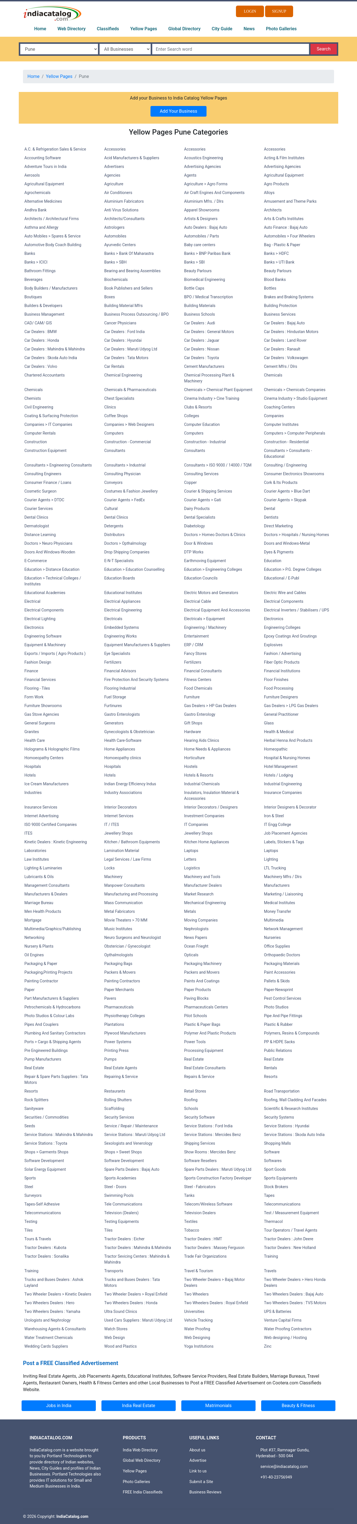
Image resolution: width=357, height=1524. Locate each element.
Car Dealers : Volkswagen (286, 357)
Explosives (273, 645)
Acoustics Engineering (203, 158)
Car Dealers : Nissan (201, 349)
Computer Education (202, 424)
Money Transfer (277, 911)
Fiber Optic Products (282, 662)
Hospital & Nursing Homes (287, 758)
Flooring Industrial (120, 688)
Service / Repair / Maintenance (131, 1126)
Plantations (114, 1024)
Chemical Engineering (123, 375)
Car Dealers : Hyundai (123, 340)
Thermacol (273, 1221)
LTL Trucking (275, 868)
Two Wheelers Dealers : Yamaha (52, 1311)
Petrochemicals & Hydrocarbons (52, 1007)
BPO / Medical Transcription (208, 297)
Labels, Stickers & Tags (284, 842)
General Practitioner (281, 714)
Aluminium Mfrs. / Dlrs (204, 201)
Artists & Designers (200, 218)
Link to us (198, 1471)
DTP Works (193, 552)
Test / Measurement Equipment (291, 1213)
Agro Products (276, 184)
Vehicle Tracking (198, 1320)
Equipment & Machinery (45, 645)
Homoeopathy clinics (122, 758)
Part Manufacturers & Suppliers (51, 998)
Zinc (268, 1346)
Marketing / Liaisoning (283, 894)
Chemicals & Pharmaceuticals (130, 389)
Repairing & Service (121, 1076)
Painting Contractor (41, 981)
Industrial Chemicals (202, 784)
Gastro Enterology (199, 714)
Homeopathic (276, 749)
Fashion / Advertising (282, 653)
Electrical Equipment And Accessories (217, 610)
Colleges (191, 416)
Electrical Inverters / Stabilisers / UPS (296, 610)
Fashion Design (37, 662)
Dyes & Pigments (278, 552)
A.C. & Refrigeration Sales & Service (55, 149)
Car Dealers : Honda (41, 340)
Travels (270, 1271)
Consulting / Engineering (285, 465)
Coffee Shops (116, 416)
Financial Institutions (282, 671)
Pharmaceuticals (119, 1007)
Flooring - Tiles (37, 688)
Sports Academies (120, 1178)
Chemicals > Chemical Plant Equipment (218, 389)
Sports (30, 1178)
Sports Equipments (280, 1178)
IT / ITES (111, 824)
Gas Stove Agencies (41, 714)
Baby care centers (199, 245)
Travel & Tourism (198, 1271)
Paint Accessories (279, 972)
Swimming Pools (119, 1195)
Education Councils (200, 578)
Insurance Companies (283, 792)
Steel (28, 1186)
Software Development (44, 1160)
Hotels (30, 775)
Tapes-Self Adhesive (42, 1204)
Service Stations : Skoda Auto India (294, 1134)
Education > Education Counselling (134, 569)
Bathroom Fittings (39, 271)
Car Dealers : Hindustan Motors (291, 331)
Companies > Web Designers (129, 424)
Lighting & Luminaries (43, 868)
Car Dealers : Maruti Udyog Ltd (130, 349)
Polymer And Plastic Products (210, 1033)
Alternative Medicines (43, 201)
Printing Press (116, 1050)
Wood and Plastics (120, 1346)
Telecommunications (282, 1204)
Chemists (32, 398)
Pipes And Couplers (41, 1024)
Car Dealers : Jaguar (201, 340)
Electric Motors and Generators (211, 592)
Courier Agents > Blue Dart (287, 491)
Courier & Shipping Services (208, 491)
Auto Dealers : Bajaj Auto (205, 227)
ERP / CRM (193, 645)
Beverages (33, 279)
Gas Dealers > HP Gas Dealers (210, 705)
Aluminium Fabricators (124, 201)
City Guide (222, 28)
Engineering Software (43, 636)
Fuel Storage (115, 697)
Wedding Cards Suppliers (46, 1346)
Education (272, 560)
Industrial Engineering (283, 784)
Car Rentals (114, 366)
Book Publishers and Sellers (128, 288)
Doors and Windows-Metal (287, 543)
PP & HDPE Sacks (279, 1042)
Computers (114, 433)
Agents (190, 175)
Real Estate (194, 1059)
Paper (29, 989)
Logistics (192, 868)
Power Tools (195, 1042)
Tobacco (191, 1230)
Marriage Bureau (38, 902)
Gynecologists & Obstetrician (129, 731)
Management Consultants (46, 885)
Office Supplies (277, 946)
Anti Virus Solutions (121, 210)
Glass (269, 723)
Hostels (191, 766)
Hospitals (32, 766)
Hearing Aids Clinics (201, 740)
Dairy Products (197, 508)
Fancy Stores (195, 653)
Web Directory (71, 28)
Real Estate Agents (120, 1068)
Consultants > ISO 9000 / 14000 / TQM (217, 465)
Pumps (110, 1059)
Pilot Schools (195, 1015)
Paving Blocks (196, 998)
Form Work (33, 697)
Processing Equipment (203, 1050)
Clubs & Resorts (198, 407)
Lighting (271, 859)
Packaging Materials (282, 963)
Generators (114, 723)
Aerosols (32, 175)
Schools (191, 1108)
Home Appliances (119, 749)
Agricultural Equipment (284, 175)
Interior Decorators (120, 807)
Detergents (113, 526)
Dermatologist (36, 526)
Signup (279, 11)
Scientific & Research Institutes (291, 1108)
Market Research (199, 894)
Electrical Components (283, 601)
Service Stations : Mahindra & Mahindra (58, 1134)
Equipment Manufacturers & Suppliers (137, 645)
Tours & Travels (37, 1239)
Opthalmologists (118, 955)
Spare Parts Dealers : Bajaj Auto (131, 1169)
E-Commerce (35, 560)
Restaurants (114, 1091)
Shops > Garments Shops (46, 1152)
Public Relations (278, 1050)
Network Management (283, 929)
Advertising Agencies (202, 166)
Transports (113, 1271)
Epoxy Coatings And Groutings (290, 636)
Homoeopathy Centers (44, 758)
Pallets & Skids (277, 981)
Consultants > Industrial (124, 465)
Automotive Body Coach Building (52, 245)
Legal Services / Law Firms (127, 859)
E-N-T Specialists (119, 560)
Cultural (111, 508)
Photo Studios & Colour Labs (49, 1015)
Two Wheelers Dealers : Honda (130, 1303)
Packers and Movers (201, 972)
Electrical (32, 601)
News (249, 28)
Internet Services (118, 816)
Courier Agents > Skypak (285, 500)
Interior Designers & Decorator (290, 807)
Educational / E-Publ (281, 578)
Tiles (28, 1230)
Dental (269, 508)
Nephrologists (196, 929)
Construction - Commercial (127, 442)
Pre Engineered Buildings (46, 1050)
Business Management (44, 314)
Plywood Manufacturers (125, 1033)
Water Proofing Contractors (287, 1329)
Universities (194, 1311)
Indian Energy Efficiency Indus (130, 784)
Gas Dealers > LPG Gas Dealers (291, 705)
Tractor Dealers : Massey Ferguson (214, 1247)
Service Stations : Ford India (208, 1126)
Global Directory (184, 28)
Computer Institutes (281, 424)
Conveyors (113, 482)
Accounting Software (42, 158)
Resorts (270, 1076)
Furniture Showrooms (43, 705)
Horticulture (194, 758)
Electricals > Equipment (204, 618)
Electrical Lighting (39, 618)
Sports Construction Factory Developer (217, 1178)
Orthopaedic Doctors (282, 955)
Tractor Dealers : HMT (203, 1239)
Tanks (189, 1195)
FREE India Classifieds (143, 1492)
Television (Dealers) (121, 1213)
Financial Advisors (120, 671)
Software (272, 1152)
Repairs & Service (199, 1076)
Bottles (270, 288)
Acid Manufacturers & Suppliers (131, 158)
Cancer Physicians (120, 323)
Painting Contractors (122, 981)
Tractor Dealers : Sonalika (46, 1256)
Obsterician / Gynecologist (127, 946)
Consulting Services (201, 474)
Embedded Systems (121, 627)
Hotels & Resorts (198, 775)
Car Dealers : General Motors (209, 331)
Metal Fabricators (119, 911)
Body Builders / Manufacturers (50, 288)
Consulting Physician (122, 474)
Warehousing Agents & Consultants (55, 1329)
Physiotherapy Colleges (124, 1015)
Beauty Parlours (198, 271)
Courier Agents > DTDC (44, 500)
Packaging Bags (118, 963)
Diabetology (194, 526)
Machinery (113, 876)
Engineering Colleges (282, 627)
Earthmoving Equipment (205, 560)
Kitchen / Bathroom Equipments (132, 842)
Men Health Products (42, 911)
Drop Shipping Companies (126, 552)
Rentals (270, 1068)
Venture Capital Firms (283, 1320)
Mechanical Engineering (205, 902)
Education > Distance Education (51, 569)
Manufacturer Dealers (203, 885)
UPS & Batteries (277, 1311)
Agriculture (113, 184)
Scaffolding (114, 1108)
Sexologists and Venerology (128, 1143)
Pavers (110, 998)
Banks (29, 253)
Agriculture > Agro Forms (206, 184)
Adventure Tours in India (45, 166)
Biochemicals (116, 279)
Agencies (112, 175)
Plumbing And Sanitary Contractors (54, 1033)
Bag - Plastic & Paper (282, 245)
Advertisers (114, 166)
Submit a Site (201, 1481)
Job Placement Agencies (285, 833)
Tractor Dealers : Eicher (124, 1239)
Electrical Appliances (122, 601)
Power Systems (117, 1042)
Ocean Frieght (196, 946)
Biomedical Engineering (204, 279)
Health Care (34, 740)
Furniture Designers (281, 697)
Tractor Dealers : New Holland (290, 1247)
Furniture (192, 697)
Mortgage (32, 920)
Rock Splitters (36, 1100)
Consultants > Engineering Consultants (58, 465)
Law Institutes (36, 859)
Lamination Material (121, 850)
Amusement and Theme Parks (290, 201)
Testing (30, 1221)
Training (271, 1256)
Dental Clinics (36, 517)
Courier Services (38, 508)
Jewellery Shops (118, 833)
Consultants (114, 450)
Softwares (273, 1160)
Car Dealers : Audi (199, 323)
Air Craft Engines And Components (214, 192)
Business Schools (199, 314)
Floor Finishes (276, 679)
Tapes (269, 1195)
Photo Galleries (281, 28)
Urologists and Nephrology (47, 1320)
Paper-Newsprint (278, 989)
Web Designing (197, 1337)
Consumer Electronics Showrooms (294, 474)
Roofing (191, 1100)
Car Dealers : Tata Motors (126, 357)
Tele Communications (123, 1204)
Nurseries (272, 937)
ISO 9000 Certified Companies (50, 824)
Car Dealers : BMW (40, 331)
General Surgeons (39, 723)
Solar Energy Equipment (45, 1169)
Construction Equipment (45, 450)
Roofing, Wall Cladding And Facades (295, 1100)
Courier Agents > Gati (202, 500)
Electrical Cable (197, 601)
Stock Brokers (276, 1186)
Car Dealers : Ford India (124, 331)
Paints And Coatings (202, 981)
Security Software (199, 1117)
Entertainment (196, 636)
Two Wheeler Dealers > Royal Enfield (135, 1294)
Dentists (271, 517)
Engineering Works (120, 636)
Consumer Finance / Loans (47, 482)
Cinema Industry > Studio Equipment (295, 398)
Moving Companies (201, 920)
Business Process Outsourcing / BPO (136, 314)
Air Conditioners (118, 192)
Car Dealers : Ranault (282, 349)
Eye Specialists (117, 653)
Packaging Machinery (203, 963)
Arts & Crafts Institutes (283, 218)
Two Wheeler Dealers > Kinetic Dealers (57, 1294)
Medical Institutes (279, 902)
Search (323, 49)
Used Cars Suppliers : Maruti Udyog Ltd (138, 1320)
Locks (109, 868)
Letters (190, 859)
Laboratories (35, 850)
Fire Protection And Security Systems (136, 679)
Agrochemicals (37, 192)
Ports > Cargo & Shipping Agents (52, 1042)
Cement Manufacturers (204, 366)
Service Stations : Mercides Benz (212, 1134)
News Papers (195, 937)
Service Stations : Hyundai (286, 1126)
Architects (273, 210)
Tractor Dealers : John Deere (288, 1239)
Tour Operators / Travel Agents (290, 1230)
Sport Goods (275, 1169)
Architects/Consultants (124, 218)
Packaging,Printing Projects (48, 972)
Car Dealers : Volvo (40, 366)
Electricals (113, 618)
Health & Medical (279, 731)
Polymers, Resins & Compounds (291, 1033)
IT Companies (196, 824)
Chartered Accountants (44, 375)
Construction (35, 442)
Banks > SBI (194, 262)
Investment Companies (204, 816)
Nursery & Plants (39, 946)
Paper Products (197, 989)
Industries (33, 792)
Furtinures (113, 705)
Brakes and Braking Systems (289, 297)
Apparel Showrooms (201, 210)
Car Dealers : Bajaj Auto (284, 323)
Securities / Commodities (46, 1117)
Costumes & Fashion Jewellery (131, 491)
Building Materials (199, 305)
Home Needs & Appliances (207, 749)
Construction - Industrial (205, 442)
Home (40, 28)
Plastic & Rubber (278, 1024)
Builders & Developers (43, 305)
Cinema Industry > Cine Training (211, 398)
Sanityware (33, 1108)
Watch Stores (116, 1329)
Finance (31, 671)
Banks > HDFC (276, 253)
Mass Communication (123, 902)
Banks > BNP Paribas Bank (207, 253)
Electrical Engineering (123, 610)
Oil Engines (34, 955)
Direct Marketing (278, 526)
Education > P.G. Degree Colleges (292, 569)
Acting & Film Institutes (284, 158)
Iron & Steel (274, 816)
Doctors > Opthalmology (125, 543)
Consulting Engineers (42, 474)
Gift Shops (193, 723)
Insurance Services (40, 807)
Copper (190, 482)
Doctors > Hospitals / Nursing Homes (296, 534)
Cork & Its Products (281, 482)
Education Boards (119, 578)
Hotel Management (280, 766)
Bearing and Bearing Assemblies (132, 271)
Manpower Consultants (124, 885)
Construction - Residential (286, 442)
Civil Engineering (38, 407)
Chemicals (273, 375)
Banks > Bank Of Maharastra (129, 253)
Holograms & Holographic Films (52, 749)
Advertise (198, 1460)
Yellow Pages (143, 28)
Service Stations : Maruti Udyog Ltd (134, 1134)
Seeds (29, 1126)
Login (250, 11)
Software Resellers (200, 1160)
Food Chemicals (198, 688)
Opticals (191, 955)
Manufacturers (276, 885)
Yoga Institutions (199, 1346)
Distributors (114, 534)
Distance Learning (40, 534)
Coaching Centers (279, 407)
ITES (28, 833)
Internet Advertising (41, 816)
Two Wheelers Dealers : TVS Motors (295, 1303)
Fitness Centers (197, 679)
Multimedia (274, 920)
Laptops (191, 850)
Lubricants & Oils (39, 876)
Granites (31, 731)
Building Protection (280, 305)
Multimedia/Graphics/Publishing (52, 929)
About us (197, 1450)
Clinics (110, 407)
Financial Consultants (203, 671)
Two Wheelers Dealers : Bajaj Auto (293, 1294)
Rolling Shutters (118, 1100)
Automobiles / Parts (201, 236)
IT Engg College (277, 824)
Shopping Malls (277, 1143)
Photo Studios (276, 1007)
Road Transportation (282, 1091)
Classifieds (108, 28)
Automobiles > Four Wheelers (289, 236)
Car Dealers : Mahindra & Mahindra (54, 349)
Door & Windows (198, 543)
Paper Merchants (119, 989)
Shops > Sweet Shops (123, 1152)
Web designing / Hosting (285, 1337)
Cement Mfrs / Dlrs (280, 366)
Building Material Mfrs (123, 305)
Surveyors (32, 1195)
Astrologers (114, 227)
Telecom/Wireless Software (208, 1204)
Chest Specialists (119, 398)
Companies (274, 416)
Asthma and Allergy (41, 227)
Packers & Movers (120, 972)
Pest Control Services (282, 998)
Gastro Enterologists (122, 714)
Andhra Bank (35, 210)
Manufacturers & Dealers (46, 894)
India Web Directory (140, 1450)
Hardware (192, 731)
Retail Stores (195, 1091)
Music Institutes (118, 929)
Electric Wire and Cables (285, 592)
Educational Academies (44, 592)
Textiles (191, 1221)
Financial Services (40, 679)
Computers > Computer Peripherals (294, 433)
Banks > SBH (115, 262)
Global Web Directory (141, 1460)
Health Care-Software (123, 740)
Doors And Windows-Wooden (49, 552)
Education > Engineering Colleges (213, 569)
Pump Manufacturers (42, 1059)
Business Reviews (205, 1492)
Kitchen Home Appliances (206, 842)
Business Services (280, 314)
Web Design (114, 1337)
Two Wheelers (196, 1294)
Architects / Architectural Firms (51, 218)
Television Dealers (200, 1213)
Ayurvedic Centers (120, 245)
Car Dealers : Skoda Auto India (50, 357)
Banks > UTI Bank (279, 262)
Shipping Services (199, 1143)
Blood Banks (275, 279)
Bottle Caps (194, 288)
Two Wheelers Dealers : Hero (49, 1303)
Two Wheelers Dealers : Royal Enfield (216, 1303)
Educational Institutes (123, 592)
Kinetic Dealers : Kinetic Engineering (55, 842)
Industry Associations (123, 792)
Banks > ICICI (35, 262)
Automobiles (115, 236)
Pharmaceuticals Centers (206, 1007)
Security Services (119, 1117)
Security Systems (279, 1117)
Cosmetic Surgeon (40, 491)
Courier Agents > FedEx (124, 500)
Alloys (269, 192)
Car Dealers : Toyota (201, 357)
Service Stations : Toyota (45, 1143)
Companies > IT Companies (48, 424)
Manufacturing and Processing (131, 894)
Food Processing (278, 688)
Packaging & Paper (40, 963)
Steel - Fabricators (199, 1186)
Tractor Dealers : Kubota (45, 1247)
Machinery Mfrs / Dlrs (283, 876)
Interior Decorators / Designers (211, 807)
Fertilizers (112, 662)
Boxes (109, 297)
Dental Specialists (199, 517)
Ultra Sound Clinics (120, 1311)
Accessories (115, 149)
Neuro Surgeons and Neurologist (132, 937)
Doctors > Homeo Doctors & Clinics (214, 534)
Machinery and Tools (202, 876)
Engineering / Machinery (205, 627)
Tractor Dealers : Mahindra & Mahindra (137, 1247)
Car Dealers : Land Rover (285, 340)
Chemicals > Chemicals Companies (294, 389)
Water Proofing (197, 1329)
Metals (190, 911)
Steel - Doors (115, 1186)
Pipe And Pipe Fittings (283, 1015)
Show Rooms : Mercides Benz (210, 1152)
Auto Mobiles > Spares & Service (52, 236)
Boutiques (33, 297)
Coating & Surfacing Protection (51, 416)
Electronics (273, 618)
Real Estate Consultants (205, 1068)
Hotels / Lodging (278, 775)
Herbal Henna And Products (288, 740)
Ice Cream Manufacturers (46, 784)
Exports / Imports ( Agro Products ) (55, 653)
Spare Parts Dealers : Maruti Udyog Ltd (217, 1169)
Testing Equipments (121, 1221)
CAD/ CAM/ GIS (38, 323)
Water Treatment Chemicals (48, 1337)
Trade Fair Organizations (205, 1256)
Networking (34, 937)
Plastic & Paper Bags (202, 1024)
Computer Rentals (40, 433)
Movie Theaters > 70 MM (125, 920)
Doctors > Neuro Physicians (48, 543)
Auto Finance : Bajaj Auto (285, 227)
